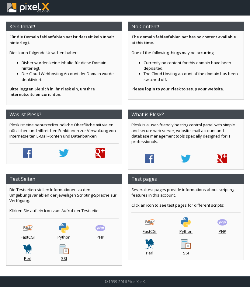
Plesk (66, 89)
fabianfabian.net (56, 37)
